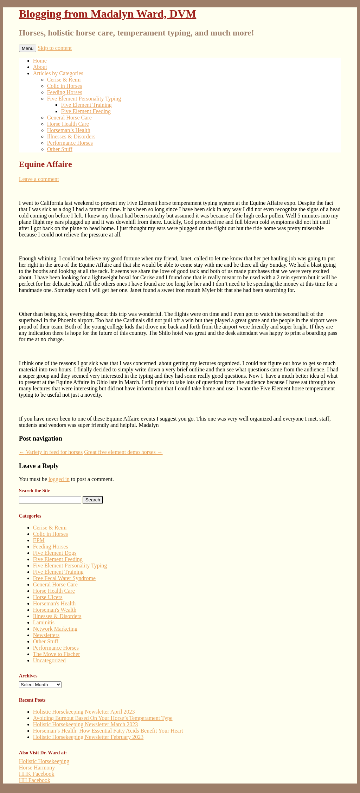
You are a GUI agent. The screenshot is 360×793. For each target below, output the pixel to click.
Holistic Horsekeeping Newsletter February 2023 (88, 737)
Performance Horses (70, 143)
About (40, 67)
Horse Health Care (68, 124)
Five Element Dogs (55, 553)
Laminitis (43, 622)
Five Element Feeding (86, 111)
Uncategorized (49, 660)
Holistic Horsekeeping (44, 761)
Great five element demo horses (123, 452)
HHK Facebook (36, 774)
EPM (39, 540)
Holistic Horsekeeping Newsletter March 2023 (85, 724)
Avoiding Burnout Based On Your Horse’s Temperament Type (103, 718)
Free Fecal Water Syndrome (64, 578)
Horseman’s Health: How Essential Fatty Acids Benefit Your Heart (108, 731)
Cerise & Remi (64, 80)
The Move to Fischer (56, 654)
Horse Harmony (37, 768)
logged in (59, 479)
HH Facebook (34, 780)
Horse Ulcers (48, 597)
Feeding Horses (64, 92)
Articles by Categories (58, 73)
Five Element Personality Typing (84, 99)
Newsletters (46, 635)
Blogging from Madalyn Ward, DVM (108, 13)
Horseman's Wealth (55, 610)
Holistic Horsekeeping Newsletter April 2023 (84, 712)
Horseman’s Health (68, 130)
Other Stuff (59, 149)
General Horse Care (69, 118)
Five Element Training (86, 105)
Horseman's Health (54, 603)
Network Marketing (55, 629)
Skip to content (55, 48)
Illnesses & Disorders (71, 136)
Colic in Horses (64, 86)
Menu (27, 48)
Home (40, 61)
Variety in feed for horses (51, 452)
